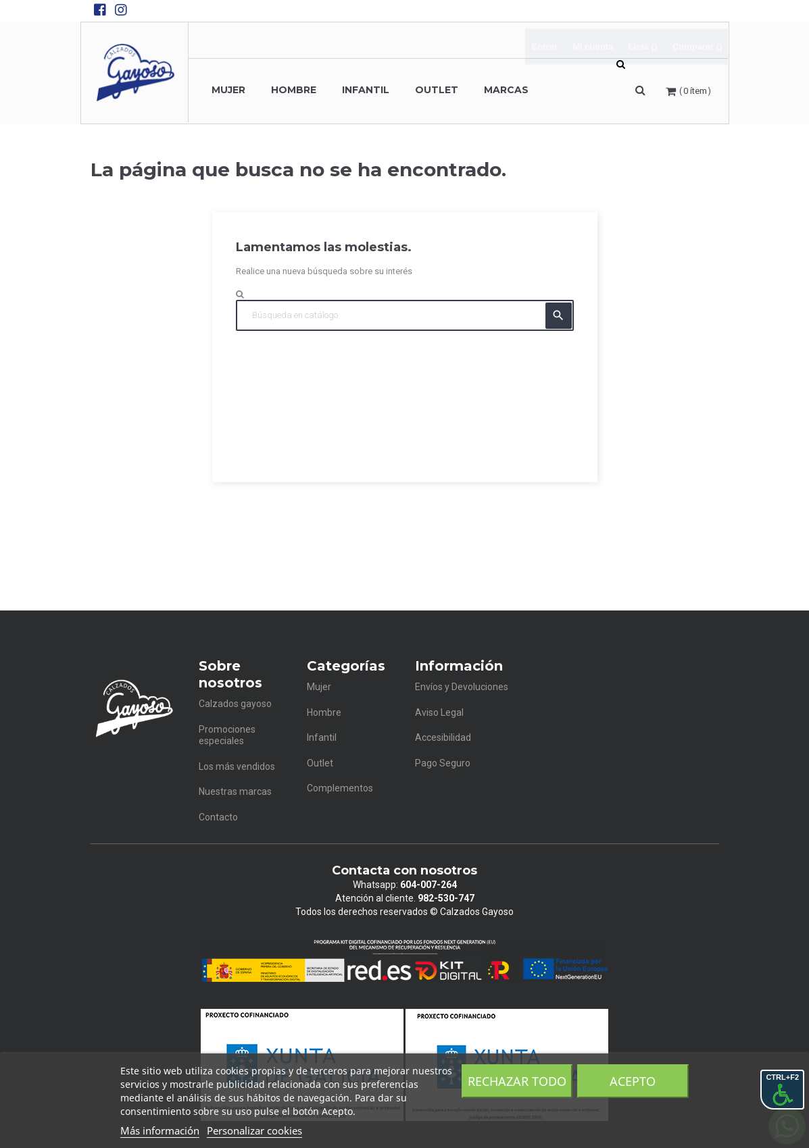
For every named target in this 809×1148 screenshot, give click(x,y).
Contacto (218, 817)
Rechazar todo (517, 1081)
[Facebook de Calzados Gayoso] (100, 10)
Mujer (319, 686)
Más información (159, 1130)
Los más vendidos (237, 766)
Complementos (340, 788)
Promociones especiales (227, 735)
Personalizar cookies (254, 1130)
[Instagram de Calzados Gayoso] (121, 10)
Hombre (324, 712)
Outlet (320, 763)
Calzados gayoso (235, 703)
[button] (640, 90)
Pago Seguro (442, 763)
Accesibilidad (443, 737)
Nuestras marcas (235, 791)
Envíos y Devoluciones (461, 686)
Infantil (322, 737)
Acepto (633, 1081)
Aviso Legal (439, 712)
